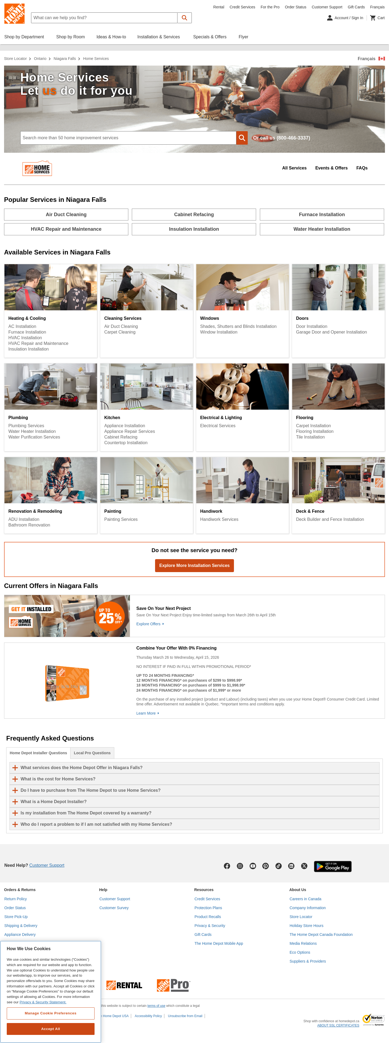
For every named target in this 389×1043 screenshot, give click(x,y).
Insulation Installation (28, 349)
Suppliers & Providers (308, 961)
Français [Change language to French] (377, 7)
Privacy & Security (209, 925)
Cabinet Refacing (121, 437)
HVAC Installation (25, 337)
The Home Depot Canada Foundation (321, 934)
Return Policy (15, 899)
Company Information (308, 908)
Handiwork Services (219, 519)
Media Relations (303, 943)
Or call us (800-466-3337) (281, 138)
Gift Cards (356, 7)
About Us (297, 890)
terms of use (156, 1006)
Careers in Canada (305, 899)
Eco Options (300, 952)
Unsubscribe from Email (185, 1016)
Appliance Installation (124, 425)
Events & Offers (331, 168)
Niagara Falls (65, 58)
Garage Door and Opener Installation (331, 332)
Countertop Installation (125, 442)
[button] (184, 17)
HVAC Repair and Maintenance (38, 343)
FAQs (362, 168)
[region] (50, 992)
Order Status (295, 7)
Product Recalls (207, 917)
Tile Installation (310, 437)
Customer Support (327, 7)
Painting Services (121, 519)
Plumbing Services (26, 425)
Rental (218, 7)
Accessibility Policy (148, 1016)
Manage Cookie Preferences (50, 1013)
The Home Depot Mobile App (218, 943)
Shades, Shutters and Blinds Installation (238, 326)
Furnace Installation (27, 332)
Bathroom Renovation (29, 525)
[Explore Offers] (259, 623)
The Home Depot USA (112, 1016)
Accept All (50, 1029)
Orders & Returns (20, 890)
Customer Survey (114, 908)
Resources (204, 890)
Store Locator (15, 58)
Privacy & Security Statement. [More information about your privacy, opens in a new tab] (42, 1002)
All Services (294, 168)
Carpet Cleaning (120, 332)
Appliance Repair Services (129, 431)
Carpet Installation (313, 425)
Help (103, 890)
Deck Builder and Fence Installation (330, 519)
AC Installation (22, 326)
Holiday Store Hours (306, 925)
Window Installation (218, 332)
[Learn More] (259, 713)
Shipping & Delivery (20, 925)
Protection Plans (208, 908)
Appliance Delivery (20, 934)
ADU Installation (23, 519)
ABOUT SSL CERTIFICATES (338, 1025)
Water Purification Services (34, 437)
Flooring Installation (315, 431)
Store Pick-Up (16, 917)
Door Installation (311, 326)
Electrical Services (218, 425)
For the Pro (270, 7)
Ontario (40, 58)
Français (366, 58)
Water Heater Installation (32, 431)
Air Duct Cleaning (121, 326)
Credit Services (242, 7)
